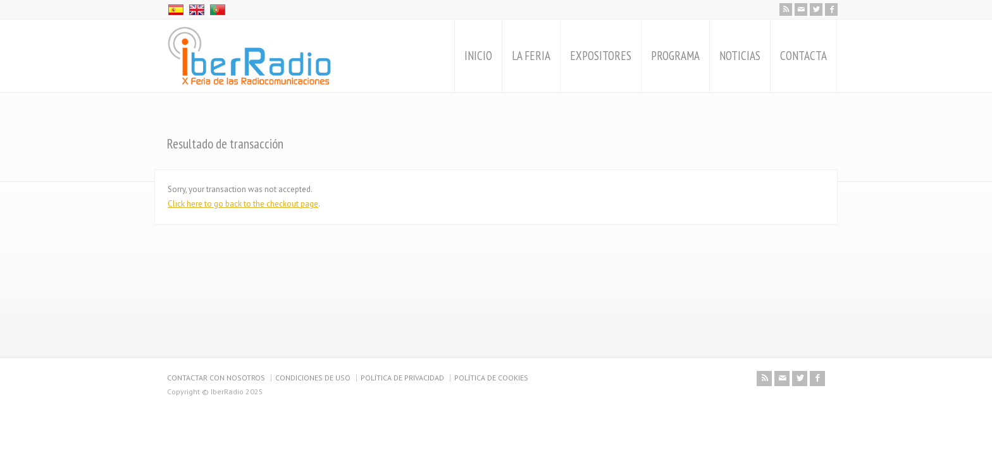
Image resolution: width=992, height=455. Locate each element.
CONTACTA (803, 55)
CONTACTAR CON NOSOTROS (216, 377)
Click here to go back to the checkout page (243, 203)
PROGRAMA (675, 55)
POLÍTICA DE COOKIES (491, 377)
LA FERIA (531, 55)
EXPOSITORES (600, 55)
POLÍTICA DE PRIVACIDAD (402, 377)
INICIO (478, 55)
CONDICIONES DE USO (312, 377)
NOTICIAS (739, 55)
